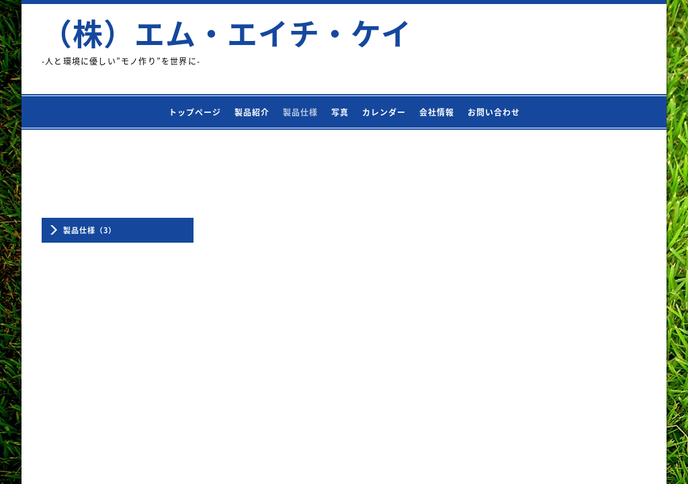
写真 (340, 112)
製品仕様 (300, 112)
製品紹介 (251, 112)
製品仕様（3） (89, 230)
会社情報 (436, 112)
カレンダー (384, 112)
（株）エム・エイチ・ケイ (227, 33)
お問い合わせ (494, 112)
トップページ (195, 112)
